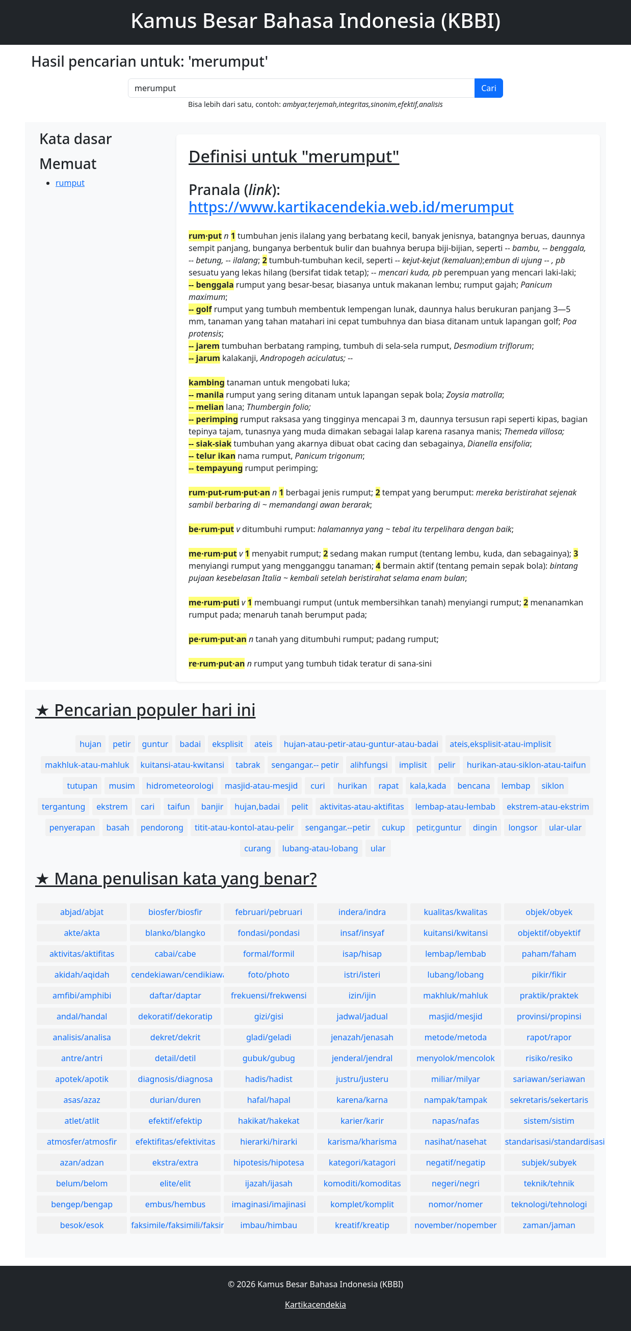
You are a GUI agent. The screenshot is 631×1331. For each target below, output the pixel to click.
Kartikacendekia (315, 1304)
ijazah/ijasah (269, 1183)
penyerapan (72, 827)
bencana (474, 785)
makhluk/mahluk (455, 995)
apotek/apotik (82, 1079)
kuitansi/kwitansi (456, 932)
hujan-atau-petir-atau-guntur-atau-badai (361, 744)
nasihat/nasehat (455, 1141)
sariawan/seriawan (549, 1079)
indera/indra (362, 912)
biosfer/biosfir (175, 912)
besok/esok (82, 1225)
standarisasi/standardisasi (549, 1141)
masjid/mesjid (455, 1016)
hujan (90, 744)
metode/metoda (456, 1037)
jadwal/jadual (362, 1016)
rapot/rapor (549, 1037)
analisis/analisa (82, 1037)
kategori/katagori (362, 1162)
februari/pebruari (268, 912)
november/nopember (455, 1225)
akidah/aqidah (82, 974)
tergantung (63, 806)
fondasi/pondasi (269, 932)
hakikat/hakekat (269, 1120)
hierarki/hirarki (268, 1141)
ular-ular (565, 827)
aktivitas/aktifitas (82, 953)
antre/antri (81, 1058)
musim (122, 785)
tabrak (247, 764)
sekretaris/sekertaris (549, 1099)
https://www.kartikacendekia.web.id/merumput (351, 206)
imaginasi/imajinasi (269, 1204)
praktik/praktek (549, 995)
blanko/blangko (175, 932)
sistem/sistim (549, 1120)
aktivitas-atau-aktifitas (362, 806)
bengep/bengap (82, 1204)
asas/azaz (82, 1099)
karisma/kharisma (362, 1141)
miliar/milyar (455, 1079)
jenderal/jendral (362, 1058)
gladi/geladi (269, 1037)
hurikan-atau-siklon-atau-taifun (526, 764)
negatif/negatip (456, 1162)
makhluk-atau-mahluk (87, 764)
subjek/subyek (548, 1162)
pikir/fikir (549, 974)
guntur (155, 744)
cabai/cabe (175, 953)
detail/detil (175, 1058)
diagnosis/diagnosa (175, 1079)
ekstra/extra (175, 1162)
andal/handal (82, 1016)
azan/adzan (82, 1162)
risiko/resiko (548, 1058)
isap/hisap (362, 953)
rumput (70, 182)
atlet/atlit (81, 1120)
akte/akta (82, 932)
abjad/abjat (81, 912)
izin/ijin (362, 995)
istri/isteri (362, 974)
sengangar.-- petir (305, 764)
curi (317, 785)
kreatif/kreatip (362, 1225)
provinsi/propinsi (549, 1016)
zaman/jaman (549, 1225)
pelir (447, 764)
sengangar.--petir (338, 827)
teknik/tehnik (549, 1183)
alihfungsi (369, 764)
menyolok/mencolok (455, 1058)
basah (118, 827)
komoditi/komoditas (362, 1183)
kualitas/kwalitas (456, 912)
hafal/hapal (269, 1099)
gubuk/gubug (269, 1058)
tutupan (82, 785)
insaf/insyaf (362, 932)
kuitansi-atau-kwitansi (183, 764)
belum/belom (82, 1183)
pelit (300, 806)
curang (257, 848)
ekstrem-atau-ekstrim (548, 806)
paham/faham (549, 953)
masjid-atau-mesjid (261, 785)
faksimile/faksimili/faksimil (175, 1225)
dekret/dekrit (175, 1037)
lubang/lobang (456, 974)
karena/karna (362, 1099)
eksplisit (227, 744)
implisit (413, 764)
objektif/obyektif (549, 932)
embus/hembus (175, 1204)
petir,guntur (439, 827)
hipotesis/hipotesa (268, 1162)
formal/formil (269, 953)
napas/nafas (455, 1120)
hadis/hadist (269, 1079)
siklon (553, 785)
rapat (388, 785)
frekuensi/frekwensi (269, 995)
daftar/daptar (175, 995)
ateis (263, 744)
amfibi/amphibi (81, 995)
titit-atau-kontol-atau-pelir (244, 827)
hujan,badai (257, 806)
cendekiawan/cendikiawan (175, 974)
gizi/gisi (268, 1016)
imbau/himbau (269, 1225)
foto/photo (269, 974)
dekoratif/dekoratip (175, 1016)
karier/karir (362, 1120)
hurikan (352, 785)
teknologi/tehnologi (549, 1204)
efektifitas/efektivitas (176, 1141)
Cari (488, 88)
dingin (485, 827)
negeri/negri (456, 1183)
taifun (179, 806)
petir (121, 744)
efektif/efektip (175, 1120)
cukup (393, 827)
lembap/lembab (455, 953)
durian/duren (175, 1099)
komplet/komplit (362, 1204)
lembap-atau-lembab (455, 806)
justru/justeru (362, 1079)
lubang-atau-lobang (320, 848)
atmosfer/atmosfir (82, 1141)
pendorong (162, 827)
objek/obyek (548, 912)
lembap (516, 785)
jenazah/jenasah (362, 1037)
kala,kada (428, 785)
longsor (523, 827)
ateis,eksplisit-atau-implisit (500, 744)
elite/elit (175, 1183)
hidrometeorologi (180, 785)
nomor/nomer (456, 1204)
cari (147, 806)
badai (190, 744)
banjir (212, 806)
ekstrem (111, 806)
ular (378, 848)
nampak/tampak (455, 1099)
